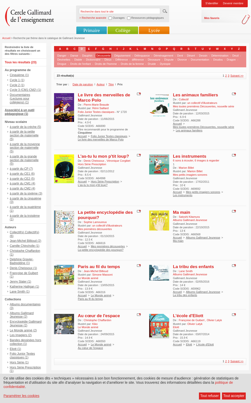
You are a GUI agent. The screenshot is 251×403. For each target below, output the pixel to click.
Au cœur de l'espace (99, 315)
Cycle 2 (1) (17, 85)
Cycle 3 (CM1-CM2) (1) (25, 90)
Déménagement (163, 55)
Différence (121, 59)
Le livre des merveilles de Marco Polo (101, 139)
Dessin (203, 55)
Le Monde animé (101, 295)
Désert (191, 55)
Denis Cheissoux (94, 160)
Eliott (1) (15, 349)
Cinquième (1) (19, 75)
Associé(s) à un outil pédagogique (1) (19, 112)
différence (138, 59)
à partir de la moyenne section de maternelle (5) (25, 147)
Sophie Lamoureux (95, 222)
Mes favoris (211, 18)
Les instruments (189, 156)
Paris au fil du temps (99, 266)
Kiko (94, 323)
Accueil (6, 38)
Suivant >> (236, 75)
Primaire (91, 30)
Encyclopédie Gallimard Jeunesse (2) (26, 323)
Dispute (168, 59)
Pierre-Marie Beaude (96, 104)
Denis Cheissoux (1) (23, 268)
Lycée (154, 30)
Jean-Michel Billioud (96, 271)
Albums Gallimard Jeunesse (203, 237)
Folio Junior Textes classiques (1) (22, 355)
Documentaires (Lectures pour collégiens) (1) (20, 98)
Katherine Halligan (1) (24, 286)
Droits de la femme (132, 63)
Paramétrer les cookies (21, 396)
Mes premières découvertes (108, 246)
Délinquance (142, 55)
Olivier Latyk (214, 320)
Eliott (189, 344)
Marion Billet (186, 167)
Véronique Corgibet (118, 160)
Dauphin (87, 55)
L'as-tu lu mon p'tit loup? (103, 156)
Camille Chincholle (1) (24, 246)
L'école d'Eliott (188, 315)
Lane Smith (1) (20, 291)
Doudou (218, 59)
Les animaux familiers (195, 94)
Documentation (200, 59)
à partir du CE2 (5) (22, 178)
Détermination (219, 55)
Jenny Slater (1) (20, 281)
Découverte (103, 55)
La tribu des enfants (193, 266)
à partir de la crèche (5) (25, 127)
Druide (152, 63)
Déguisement (122, 55)
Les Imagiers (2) (21, 335)
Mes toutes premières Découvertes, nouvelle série (203, 126)
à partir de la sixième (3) (26, 193)
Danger (61, 55)
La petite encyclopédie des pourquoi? (100, 249)
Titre (111, 84)
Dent (180, 55)
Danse (74, 55)
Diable (78, 59)
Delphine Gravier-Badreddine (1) (22, 261)
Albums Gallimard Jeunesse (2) (22, 315)
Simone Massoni (102, 274)
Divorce (182, 59)
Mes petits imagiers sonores (203, 191)
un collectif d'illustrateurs (202, 102)
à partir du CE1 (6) (22, 173)
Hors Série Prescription (105, 181)
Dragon (231, 59)
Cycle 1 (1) (17, 80)
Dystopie (165, 63)
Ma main (181, 212)
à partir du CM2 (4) (22, 188)
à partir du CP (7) (21, 168)
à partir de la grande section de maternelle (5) (24, 160)
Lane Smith (186, 271)
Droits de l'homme (106, 63)
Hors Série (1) (19, 362)
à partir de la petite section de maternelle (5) (24, 135)
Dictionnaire (93, 59)
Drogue (61, 63)
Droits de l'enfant (80, 63)
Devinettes (63, 59)
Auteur (101, 84)
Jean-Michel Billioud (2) (25, 241)
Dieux (107, 59)
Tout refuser (209, 396)
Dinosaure (154, 59)
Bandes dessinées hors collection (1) (25, 342)
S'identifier (211, 3)
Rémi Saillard (100, 108)
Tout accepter (233, 396)
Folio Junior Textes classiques (109, 136)
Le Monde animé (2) (23, 330)
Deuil (235, 55)
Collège (122, 30)
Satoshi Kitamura (189, 216)
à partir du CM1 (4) (22, 183)
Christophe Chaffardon (97, 320)
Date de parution (83, 84)
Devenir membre (233, 3)
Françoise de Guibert (192, 320)
